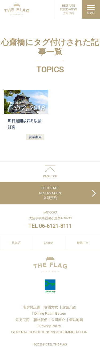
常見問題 (23, 320)
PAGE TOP (50, 176)
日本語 (16, 242)
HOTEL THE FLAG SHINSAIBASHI (16, 9)
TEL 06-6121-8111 (50, 226)
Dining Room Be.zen (50, 313)
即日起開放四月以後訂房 (25, 124)
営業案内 (35, 137)
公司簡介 (58, 320)
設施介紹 (69, 307)
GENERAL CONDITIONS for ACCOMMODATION (49, 332)
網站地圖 (76, 320)
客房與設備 (31, 307)
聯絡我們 (40, 320)
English (48, 242)
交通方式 (51, 307)
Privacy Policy (50, 326)
